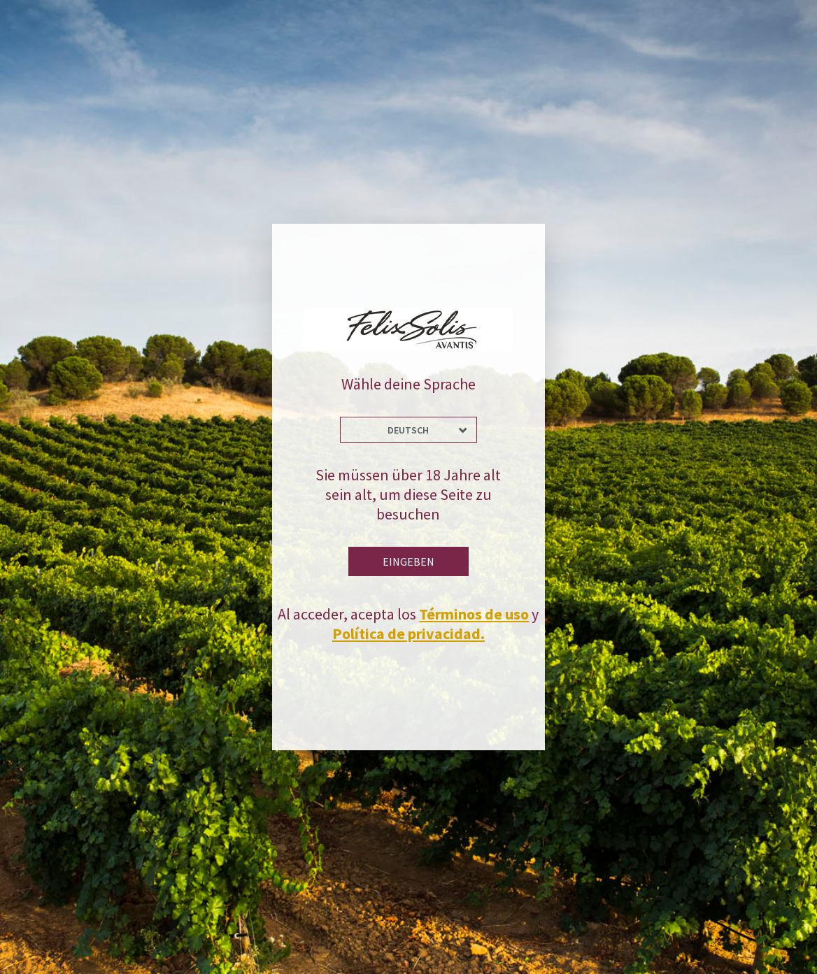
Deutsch (408, 430)
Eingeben (408, 561)
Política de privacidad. (408, 633)
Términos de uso (474, 614)
